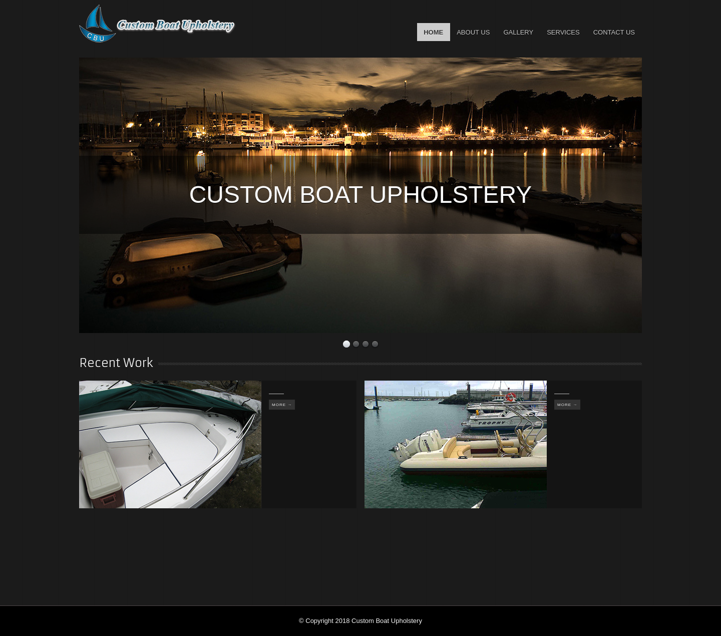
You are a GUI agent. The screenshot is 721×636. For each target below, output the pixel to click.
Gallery (518, 32)
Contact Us (614, 32)
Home (433, 32)
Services (563, 32)
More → (282, 405)
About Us (473, 32)
